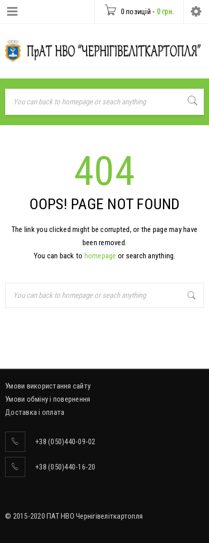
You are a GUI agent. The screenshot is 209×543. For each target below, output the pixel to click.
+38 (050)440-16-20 (65, 467)
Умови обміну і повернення (47, 399)
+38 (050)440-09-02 (65, 441)
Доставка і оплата (34, 412)
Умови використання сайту (48, 386)
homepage (100, 255)
